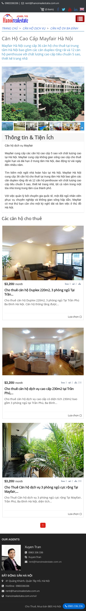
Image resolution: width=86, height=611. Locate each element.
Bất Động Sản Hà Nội (17, 575)
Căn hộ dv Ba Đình (64, 28)
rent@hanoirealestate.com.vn (42, 3)
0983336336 (11, 3)
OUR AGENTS (11, 539)
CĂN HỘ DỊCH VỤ (34, 28)
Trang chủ (10, 28)
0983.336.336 (75, 606)
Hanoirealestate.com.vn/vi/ (21, 596)
